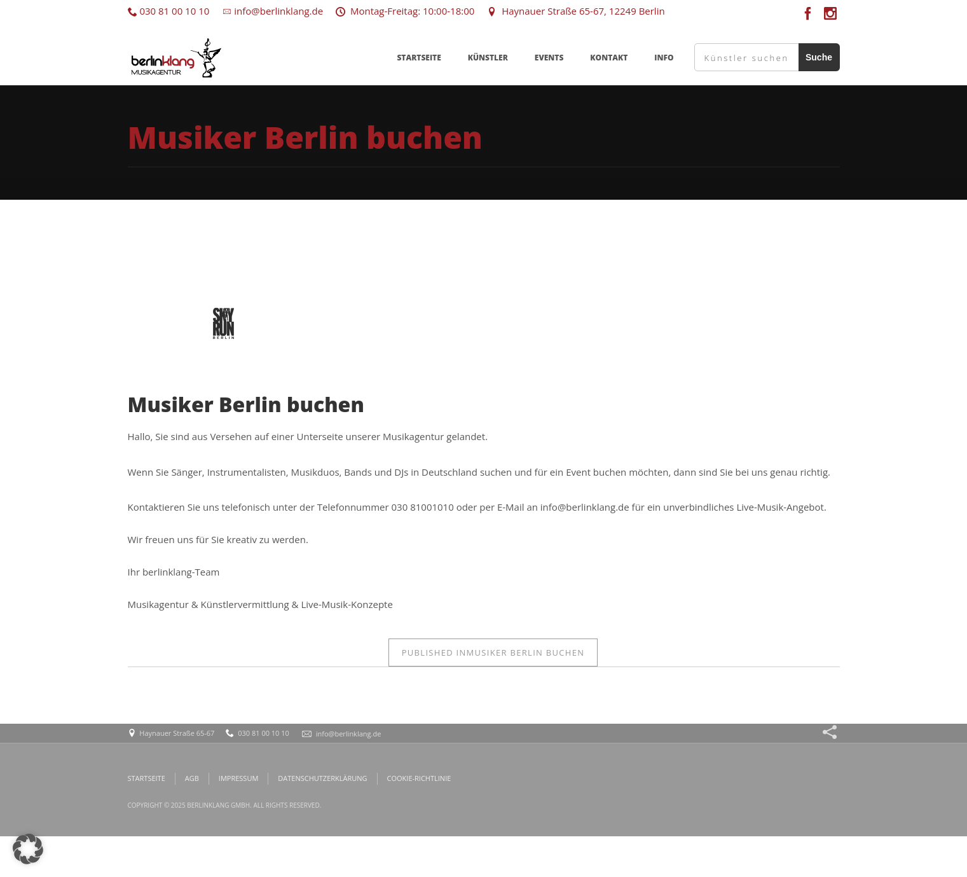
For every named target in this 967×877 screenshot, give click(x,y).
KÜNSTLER (488, 57)
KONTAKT (609, 57)
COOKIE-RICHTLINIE (419, 778)
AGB (192, 778)
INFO (663, 57)
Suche (819, 57)
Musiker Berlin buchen (493, 652)
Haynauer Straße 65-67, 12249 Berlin (575, 10)
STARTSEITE (419, 57)
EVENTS (549, 57)
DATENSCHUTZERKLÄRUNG (322, 778)
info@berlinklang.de (272, 10)
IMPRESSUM (238, 778)
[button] (28, 849)
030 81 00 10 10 (169, 10)
